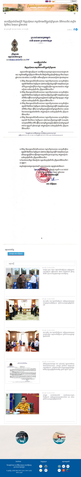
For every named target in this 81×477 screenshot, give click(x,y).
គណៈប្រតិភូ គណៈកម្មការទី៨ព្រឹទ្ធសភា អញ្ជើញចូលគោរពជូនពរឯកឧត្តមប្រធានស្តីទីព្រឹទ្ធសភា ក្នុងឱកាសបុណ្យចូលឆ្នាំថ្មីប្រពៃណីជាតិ (58, 303)
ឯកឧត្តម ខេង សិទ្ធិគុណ (15, 253)
